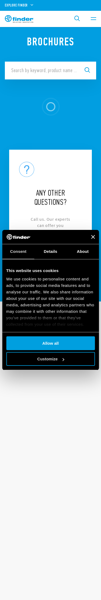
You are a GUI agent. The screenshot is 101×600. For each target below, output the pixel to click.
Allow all (50, 343)
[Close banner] (93, 237)
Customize (50, 359)
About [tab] (83, 251)
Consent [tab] (18, 251)
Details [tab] (50, 251)
